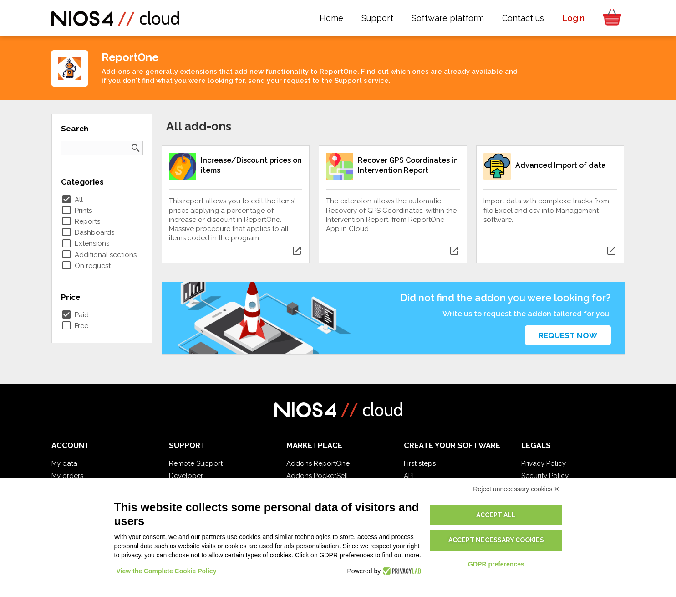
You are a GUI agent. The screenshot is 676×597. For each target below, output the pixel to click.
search (135, 148)
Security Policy (545, 476)
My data (64, 463)
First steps (420, 463)
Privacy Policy (543, 463)
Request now (568, 335)
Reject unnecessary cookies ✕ (516, 489)
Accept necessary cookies (496, 540)
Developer (186, 476)
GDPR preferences (496, 564)
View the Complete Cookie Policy (167, 571)
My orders (67, 476)
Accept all (496, 515)
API (409, 476)
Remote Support (196, 463)
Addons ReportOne (318, 463)
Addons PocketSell (317, 476)
